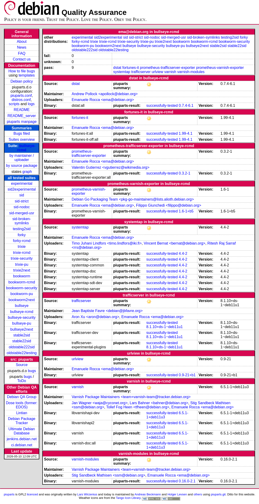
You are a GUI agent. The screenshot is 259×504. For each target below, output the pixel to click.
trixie (22, 247)
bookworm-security (21, 288)
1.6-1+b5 (186, 211)
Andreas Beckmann (148, 494)
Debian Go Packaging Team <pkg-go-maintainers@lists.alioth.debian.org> (133, 199)
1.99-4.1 (186, 133)
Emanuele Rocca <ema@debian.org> (103, 100)
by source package (21, 166)
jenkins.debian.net (22, 439)
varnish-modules (190, 72)
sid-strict (22, 201)
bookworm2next (22, 300)
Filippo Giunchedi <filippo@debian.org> (168, 205)
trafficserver (140, 72)
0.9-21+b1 (187, 375)
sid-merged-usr (21, 213)
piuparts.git (218, 494)
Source (22, 365)
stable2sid (21, 335)
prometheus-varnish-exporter (220, 68)
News (21, 47)
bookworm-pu (21, 294)
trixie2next (21, 270)
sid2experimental (22, 189)
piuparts (9, 494)
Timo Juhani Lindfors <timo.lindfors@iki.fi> (107, 243)
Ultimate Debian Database (21, 431)
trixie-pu (21, 264)
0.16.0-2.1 (187, 481)
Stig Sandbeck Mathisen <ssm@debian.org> (108, 475)
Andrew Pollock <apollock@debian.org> (105, 94)
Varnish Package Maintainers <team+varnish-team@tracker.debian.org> (131, 397)
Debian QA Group (21, 397)
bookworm (21, 276)
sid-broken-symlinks (21, 221)
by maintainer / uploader (22, 158)
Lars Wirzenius (87, 494)
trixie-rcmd (21, 253)
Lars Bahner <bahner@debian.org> (159, 403)
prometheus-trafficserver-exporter (167, 68)
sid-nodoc (22, 207)
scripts (14, 104)
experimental (21, 183)
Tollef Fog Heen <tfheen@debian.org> (137, 407)
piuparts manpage (22, 122)
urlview (157, 72)
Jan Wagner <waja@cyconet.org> (100, 403)
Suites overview (22, 139)
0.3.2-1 (184, 173)
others (198, 494)
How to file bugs (21, 71)
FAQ (21, 53)
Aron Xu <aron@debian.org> (95, 317)
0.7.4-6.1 (186, 106)
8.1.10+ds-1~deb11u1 (164, 327)
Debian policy (21, 81)
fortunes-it (130, 68)
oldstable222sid (22, 347)
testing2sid (22, 229)
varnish (170, 72)
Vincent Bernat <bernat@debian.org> (174, 243)
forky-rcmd (21, 241)
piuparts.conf (21, 95)
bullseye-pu (21, 323)
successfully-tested (162, 106)
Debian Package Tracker (21, 421)
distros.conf (21, 100)
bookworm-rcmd (21, 282)
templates (27, 75)
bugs (32, 371)
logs (31, 104)
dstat (117, 68)
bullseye (22, 306)
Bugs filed (21, 133)
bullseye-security (22, 317)
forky (22, 235)
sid (21, 195)
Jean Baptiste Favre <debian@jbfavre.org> (107, 311)
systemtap (121, 72)
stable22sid (21, 341)
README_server (21, 116)
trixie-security (22, 258)
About (22, 42)
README (22, 110)
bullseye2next (21, 329)
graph (27, 172)
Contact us (21, 59)
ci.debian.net (21, 445)
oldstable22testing (22, 353)
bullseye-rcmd (21, 312)
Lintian (21, 413)
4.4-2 (183, 253)
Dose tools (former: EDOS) (21, 405)
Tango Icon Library (128, 498)
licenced (32, 494)
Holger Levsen (177, 494)
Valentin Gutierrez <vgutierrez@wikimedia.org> (110, 167)
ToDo (21, 381)
